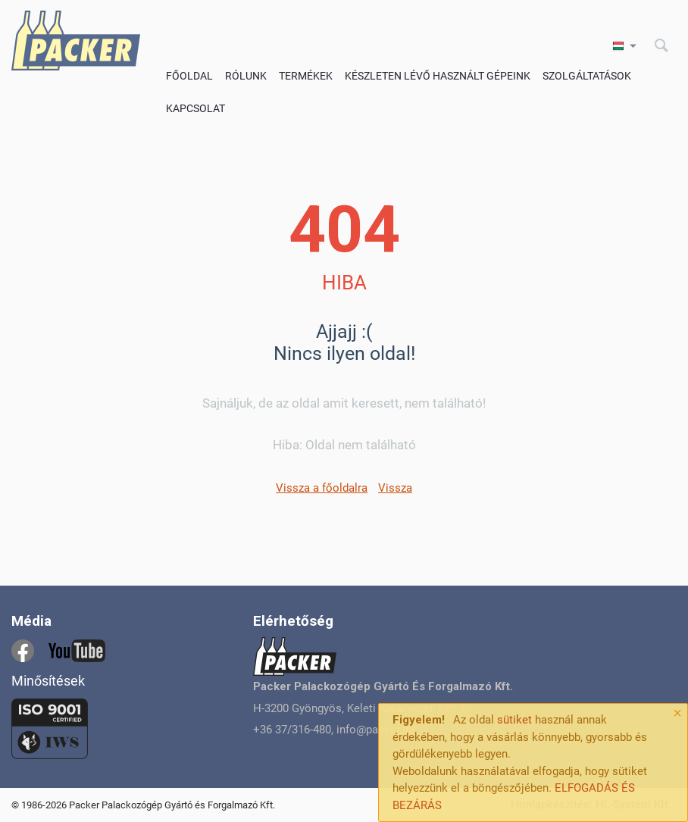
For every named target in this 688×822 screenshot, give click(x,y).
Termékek (306, 76)
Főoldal (189, 76)
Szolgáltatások (587, 76)
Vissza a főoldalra (321, 488)
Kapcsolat (195, 108)
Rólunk (246, 76)
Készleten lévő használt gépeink (437, 76)
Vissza (395, 488)
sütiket (514, 720)
